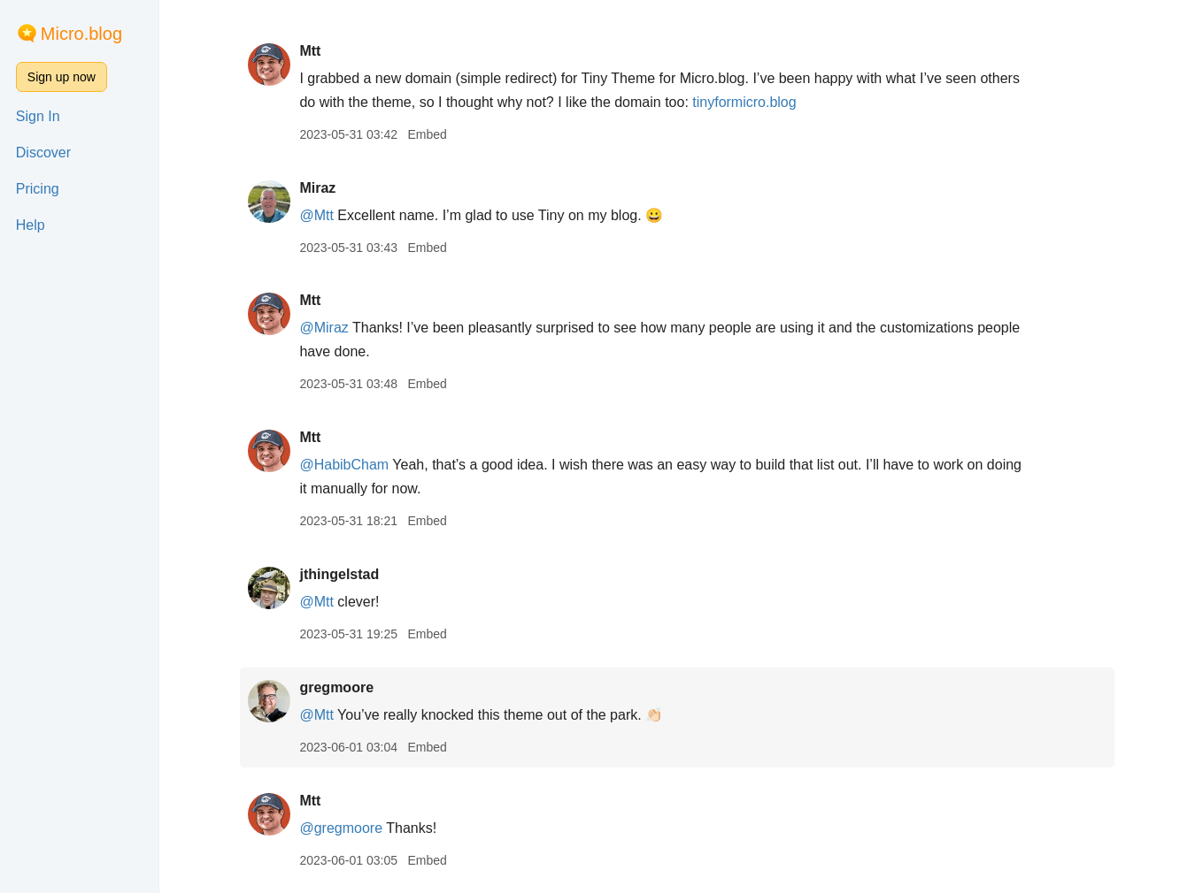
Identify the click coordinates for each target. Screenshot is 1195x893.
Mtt (309, 50)
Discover (43, 152)
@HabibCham (344, 464)
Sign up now (61, 77)
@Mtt (316, 215)
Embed (426, 134)
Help (30, 225)
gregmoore (336, 687)
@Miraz (323, 327)
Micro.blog (81, 33)
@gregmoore (340, 828)
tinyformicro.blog (744, 102)
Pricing (37, 188)
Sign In (38, 116)
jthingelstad (339, 574)
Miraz (317, 187)
